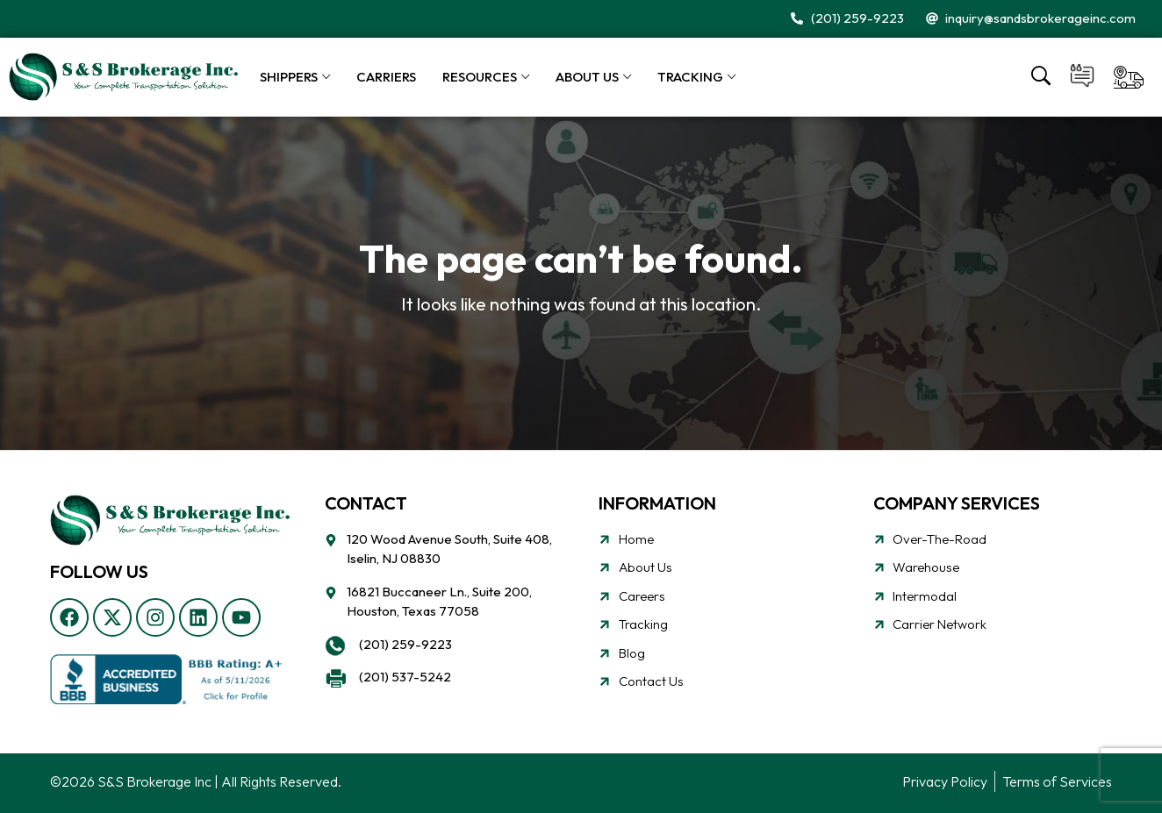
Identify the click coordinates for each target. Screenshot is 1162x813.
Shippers (289, 76)
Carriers (386, 76)
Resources (479, 76)
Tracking (690, 76)
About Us (587, 76)
